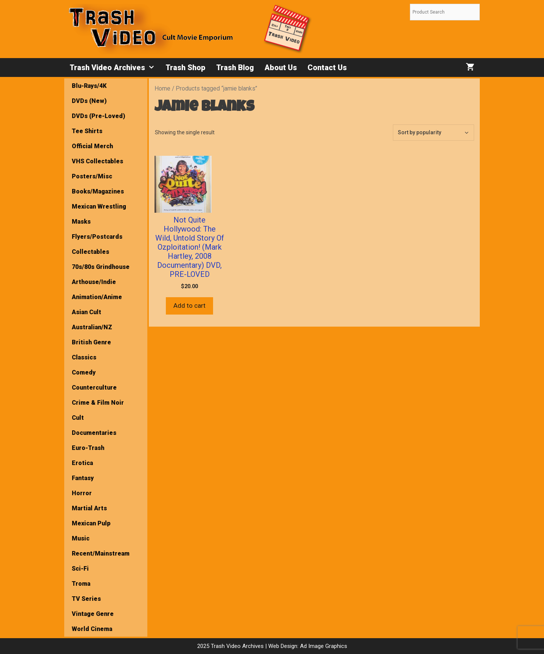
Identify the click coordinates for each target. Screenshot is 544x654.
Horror (82, 493)
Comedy (84, 372)
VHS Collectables (97, 161)
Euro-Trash (88, 447)
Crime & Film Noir (98, 402)
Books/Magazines (98, 191)
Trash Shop (185, 67)
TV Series (86, 598)
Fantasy (83, 478)
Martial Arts (89, 508)
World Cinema (92, 629)
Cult (78, 417)
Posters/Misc (92, 176)
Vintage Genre (93, 613)
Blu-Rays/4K (89, 85)
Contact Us (327, 67)
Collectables (90, 251)
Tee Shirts (87, 131)
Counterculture (94, 387)
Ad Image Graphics (322, 646)
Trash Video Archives (115, 67)
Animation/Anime (97, 297)
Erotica (82, 463)
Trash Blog (235, 67)
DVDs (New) (89, 100)
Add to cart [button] (189, 305)
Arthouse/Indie (94, 282)
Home (162, 88)
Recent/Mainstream (101, 553)
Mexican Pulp (91, 523)
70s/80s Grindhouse (101, 266)
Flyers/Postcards (97, 236)
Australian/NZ (92, 327)
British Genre (91, 342)
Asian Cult (86, 312)
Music (81, 538)
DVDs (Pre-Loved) (98, 116)
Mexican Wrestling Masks (99, 214)
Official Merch (92, 146)
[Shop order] (433, 132)
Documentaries (94, 432)
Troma (81, 583)
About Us (280, 67)
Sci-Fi (80, 568)
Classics (84, 357)
